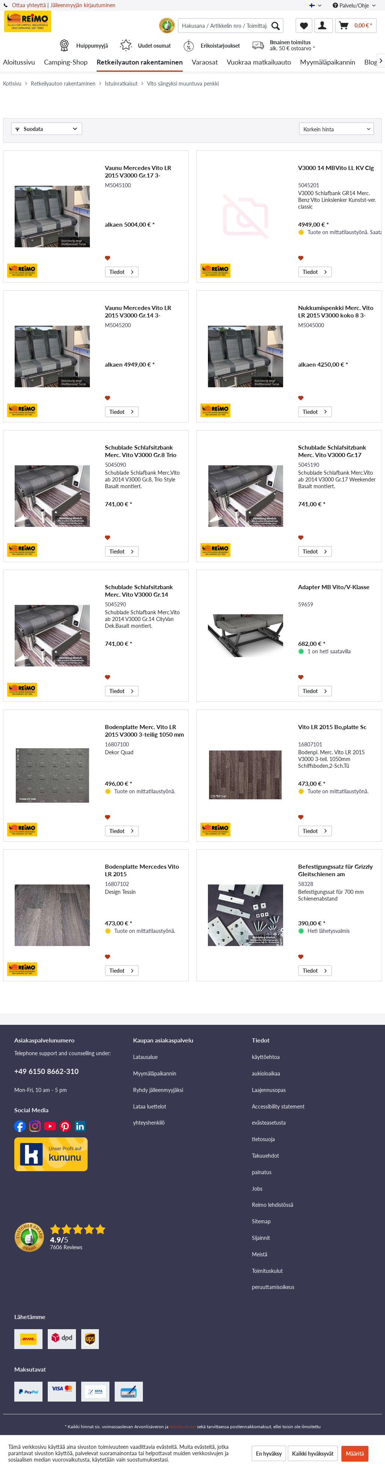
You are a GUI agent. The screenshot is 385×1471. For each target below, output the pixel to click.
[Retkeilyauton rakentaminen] (140, 62)
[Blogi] (371, 62)
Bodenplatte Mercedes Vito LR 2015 (142, 870)
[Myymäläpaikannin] (327, 62)
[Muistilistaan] (108, 257)
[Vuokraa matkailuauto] (259, 62)
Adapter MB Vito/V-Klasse (334, 586)
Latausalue (145, 1057)
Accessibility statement (278, 1106)
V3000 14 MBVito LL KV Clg (336, 167)
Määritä (355, 1453)
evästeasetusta (269, 1122)
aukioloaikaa (266, 1073)
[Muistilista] (304, 25)
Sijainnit (261, 1238)
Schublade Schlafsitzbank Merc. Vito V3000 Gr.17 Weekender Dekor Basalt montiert (332, 451)
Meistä (259, 1254)
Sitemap (261, 1221)
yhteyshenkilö (149, 1122)
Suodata (29, 129)
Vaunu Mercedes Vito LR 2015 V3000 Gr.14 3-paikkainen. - (138, 311)
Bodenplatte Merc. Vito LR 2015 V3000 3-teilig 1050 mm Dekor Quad (144, 730)
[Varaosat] (205, 62)
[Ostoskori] (356, 25)
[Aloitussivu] (19, 62)
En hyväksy (269, 1453)
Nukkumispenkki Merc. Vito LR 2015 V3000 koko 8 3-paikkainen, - (335, 311)
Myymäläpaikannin (154, 1073)
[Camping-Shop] (66, 62)
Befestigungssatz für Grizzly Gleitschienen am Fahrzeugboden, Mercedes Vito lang (335, 870)
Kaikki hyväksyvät (312, 1453)
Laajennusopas (269, 1090)
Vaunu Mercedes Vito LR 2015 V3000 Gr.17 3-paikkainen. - (138, 171)
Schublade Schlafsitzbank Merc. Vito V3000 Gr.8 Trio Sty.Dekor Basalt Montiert (140, 451)
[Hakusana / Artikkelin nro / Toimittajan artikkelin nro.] (230, 25)
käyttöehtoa (266, 1057)
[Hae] (275, 25)
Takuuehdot (265, 1155)
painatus (261, 1172)
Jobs (257, 1188)
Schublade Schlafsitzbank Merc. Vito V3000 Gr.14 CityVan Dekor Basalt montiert (139, 590)
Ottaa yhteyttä (29, 5)
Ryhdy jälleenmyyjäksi (158, 1090)
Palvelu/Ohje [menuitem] (351, 5)
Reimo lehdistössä (272, 1205)
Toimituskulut (267, 1271)
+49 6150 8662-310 (46, 1071)
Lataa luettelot (149, 1106)
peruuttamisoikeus (273, 1287)
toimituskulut (183, 1426)
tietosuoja (263, 1139)
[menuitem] (230, 25)
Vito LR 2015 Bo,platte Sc (332, 726)
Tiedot (121, 270)
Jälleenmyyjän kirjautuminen (82, 5)
